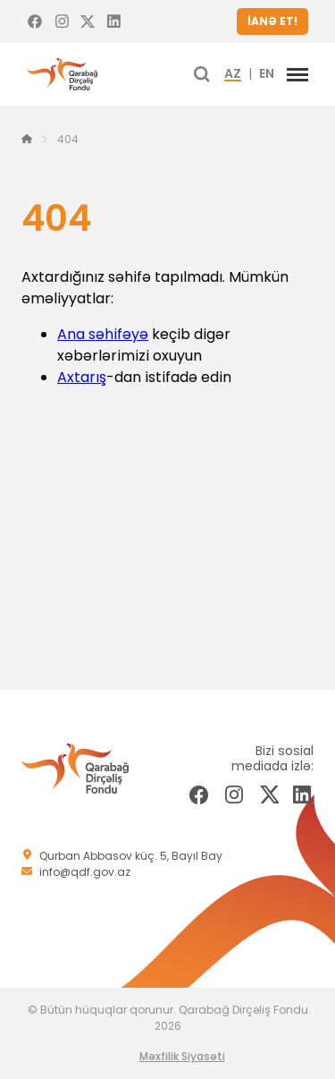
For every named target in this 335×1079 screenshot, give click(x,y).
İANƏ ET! (272, 21)
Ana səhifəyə (102, 334)
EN (266, 74)
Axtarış (81, 377)
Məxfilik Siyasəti (182, 1056)
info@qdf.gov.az (84, 871)
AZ (232, 74)
